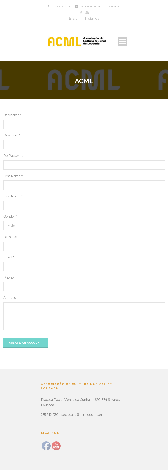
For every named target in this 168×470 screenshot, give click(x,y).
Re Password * (14, 156)
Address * (10, 298)
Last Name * (13, 196)
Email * (8, 257)
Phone (8, 278)
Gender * (10, 217)
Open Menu (122, 41)
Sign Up (93, 18)
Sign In (77, 18)
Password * (11, 135)
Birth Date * (12, 237)
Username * (12, 115)
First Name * (13, 176)
